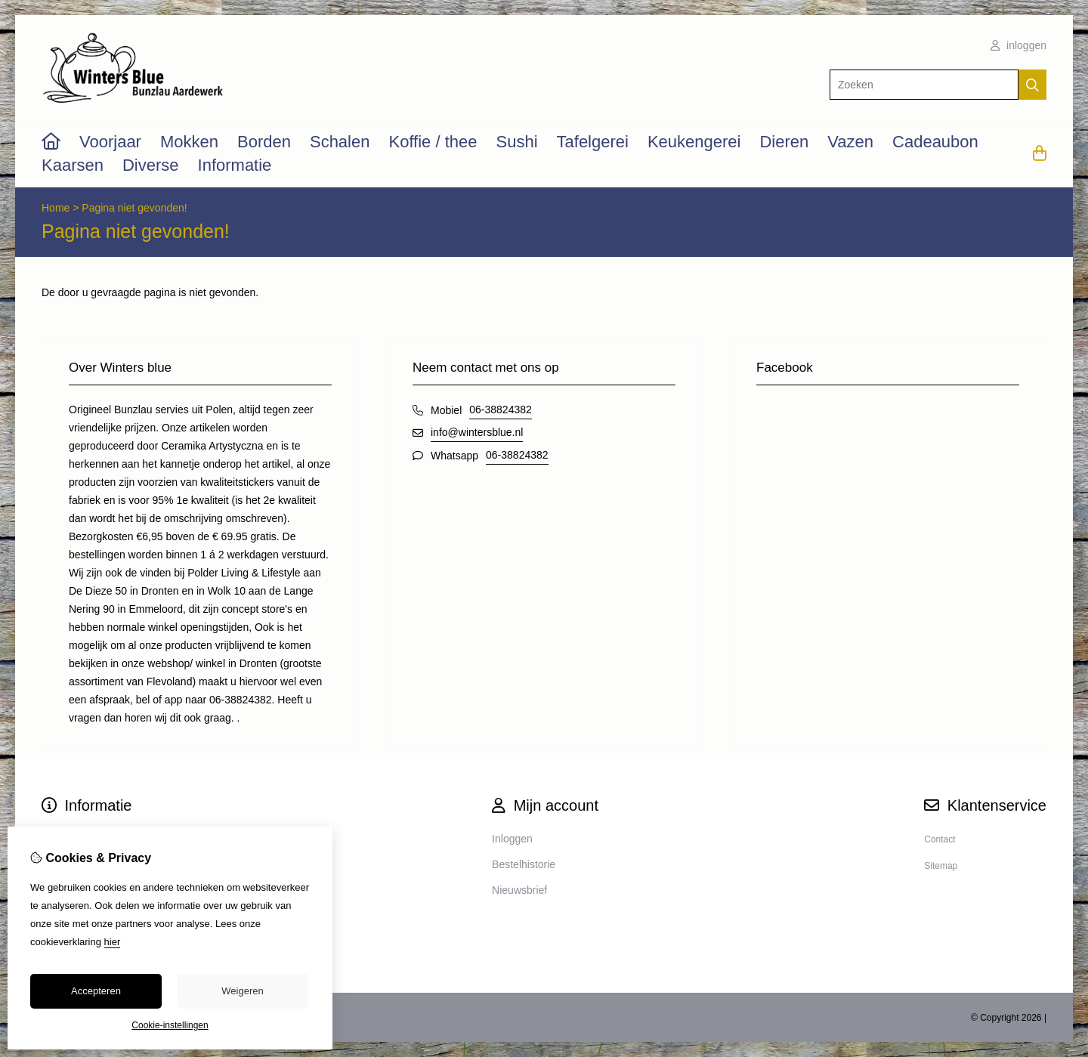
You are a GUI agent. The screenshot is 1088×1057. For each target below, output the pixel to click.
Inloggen (512, 839)
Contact (939, 839)
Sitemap (940, 866)
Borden (264, 141)
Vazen (850, 141)
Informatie (235, 165)
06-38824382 (500, 409)
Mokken (189, 141)
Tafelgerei (593, 141)
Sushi (516, 141)
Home (56, 208)
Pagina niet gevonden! (134, 208)
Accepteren (96, 991)
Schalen (340, 141)
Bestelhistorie (523, 864)
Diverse (150, 165)
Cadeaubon (935, 141)
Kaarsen (73, 165)
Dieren (783, 141)
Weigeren (242, 991)
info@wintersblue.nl (477, 432)
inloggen (1018, 45)
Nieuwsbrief (519, 890)
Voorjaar (110, 141)
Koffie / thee (432, 141)
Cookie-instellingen (169, 1025)
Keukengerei (694, 141)
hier (112, 941)
